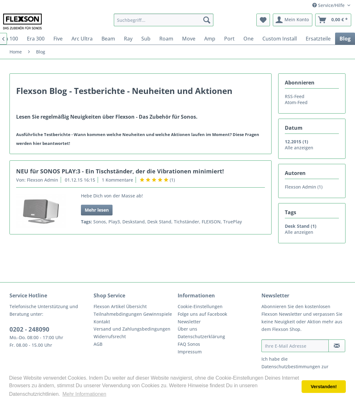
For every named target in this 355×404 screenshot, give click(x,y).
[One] (248, 39)
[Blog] (345, 39)
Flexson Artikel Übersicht (120, 306)
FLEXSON (211, 222)
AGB (98, 344)
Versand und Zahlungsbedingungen (132, 329)
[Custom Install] (279, 39)
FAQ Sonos (189, 344)
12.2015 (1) (296, 142)
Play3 (114, 222)
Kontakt (102, 322)
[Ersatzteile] (318, 39)
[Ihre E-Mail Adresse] (295, 345)
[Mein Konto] (292, 20)
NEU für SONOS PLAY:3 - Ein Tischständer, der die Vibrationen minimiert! (120, 171)
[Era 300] (35, 39)
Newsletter (189, 322)
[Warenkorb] (333, 20)
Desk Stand (159, 222)
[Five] (58, 39)
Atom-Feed (296, 102)
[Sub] (146, 39)
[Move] (189, 39)
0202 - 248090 (29, 329)
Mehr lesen (97, 210)
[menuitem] (163, 20)
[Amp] (210, 39)
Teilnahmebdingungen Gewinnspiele (133, 314)
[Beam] (108, 39)
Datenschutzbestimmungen (290, 367)
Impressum (190, 352)
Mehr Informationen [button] (84, 394)
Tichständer (186, 222)
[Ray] (128, 39)
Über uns (187, 329)
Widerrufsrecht (110, 336)
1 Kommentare (117, 180)
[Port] (229, 39)
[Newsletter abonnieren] (336, 345)
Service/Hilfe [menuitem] (329, 5)
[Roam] (166, 39)
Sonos (99, 222)
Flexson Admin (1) (303, 187)
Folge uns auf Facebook (202, 314)
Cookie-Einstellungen (200, 306)
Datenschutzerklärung (201, 336)
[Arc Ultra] (82, 39)
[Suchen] (206, 20)
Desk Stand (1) (300, 226)
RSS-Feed (294, 96)
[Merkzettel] (263, 20)
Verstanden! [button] (324, 386)
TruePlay (232, 222)
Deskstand (133, 222)
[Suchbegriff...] (163, 20)
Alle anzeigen (299, 148)
